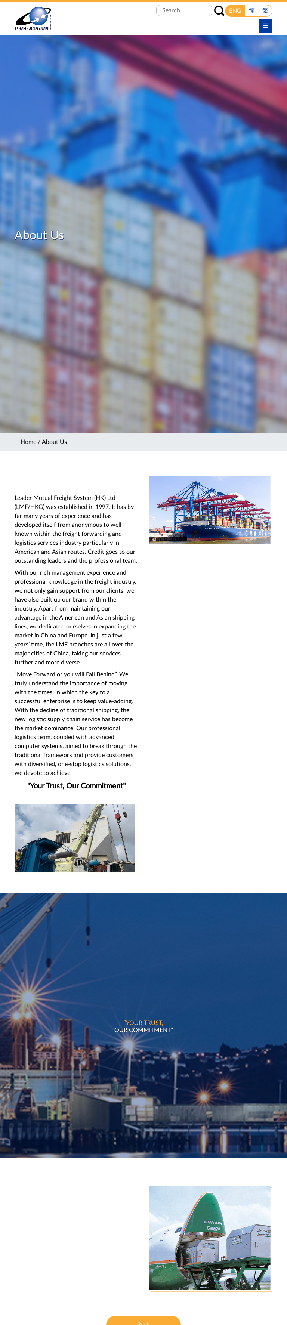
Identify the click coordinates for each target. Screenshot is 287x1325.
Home (28, 442)
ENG (235, 11)
